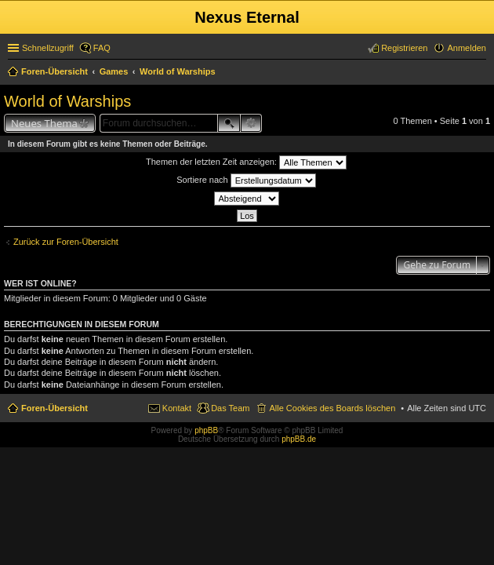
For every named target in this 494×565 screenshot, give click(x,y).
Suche (229, 123)
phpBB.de (299, 439)
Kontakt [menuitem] (176, 408)
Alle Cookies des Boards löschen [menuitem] (332, 408)
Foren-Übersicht (54, 408)
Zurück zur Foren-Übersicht (65, 241)
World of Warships (67, 101)
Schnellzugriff (48, 48)
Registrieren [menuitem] (404, 48)
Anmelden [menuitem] (466, 48)
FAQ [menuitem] (102, 48)
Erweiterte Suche (251, 123)
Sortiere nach (245, 180)
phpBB (206, 430)
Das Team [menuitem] (230, 408)
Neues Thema (44, 123)
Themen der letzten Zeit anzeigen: (246, 162)
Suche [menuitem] (481, 73)
